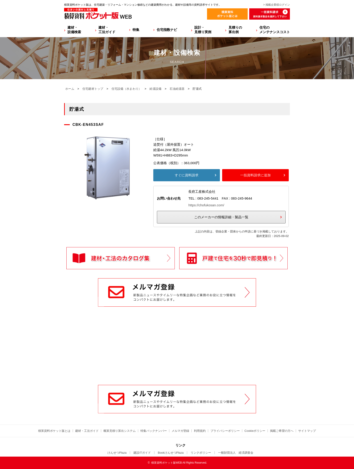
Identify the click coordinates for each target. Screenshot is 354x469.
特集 (136, 30)
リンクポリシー (201, 452)
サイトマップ (307, 430)
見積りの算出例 (235, 29)
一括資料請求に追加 (255, 175)
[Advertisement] (177, 350)
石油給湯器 (177, 88)
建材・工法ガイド (106, 29)
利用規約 (200, 430)
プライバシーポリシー (225, 430)
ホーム (69, 88)
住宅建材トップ (92, 88)
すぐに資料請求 (186, 175)
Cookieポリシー (255, 430)
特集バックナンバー (153, 430)
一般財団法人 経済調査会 (235, 452)
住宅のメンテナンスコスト (274, 29)
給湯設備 (155, 88)
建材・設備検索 (74, 29)
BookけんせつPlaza (171, 452)
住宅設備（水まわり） (127, 88)
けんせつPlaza (117, 452)
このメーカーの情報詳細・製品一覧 (221, 217)
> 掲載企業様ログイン (276, 4)
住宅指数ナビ (167, 30)
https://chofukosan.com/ (206, 205)
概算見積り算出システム (119, 430)
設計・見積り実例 (202, 29)
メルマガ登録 (180, 430)
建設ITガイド (142, 452)
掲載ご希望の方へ (281, 430)
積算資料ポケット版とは (54, 430)
